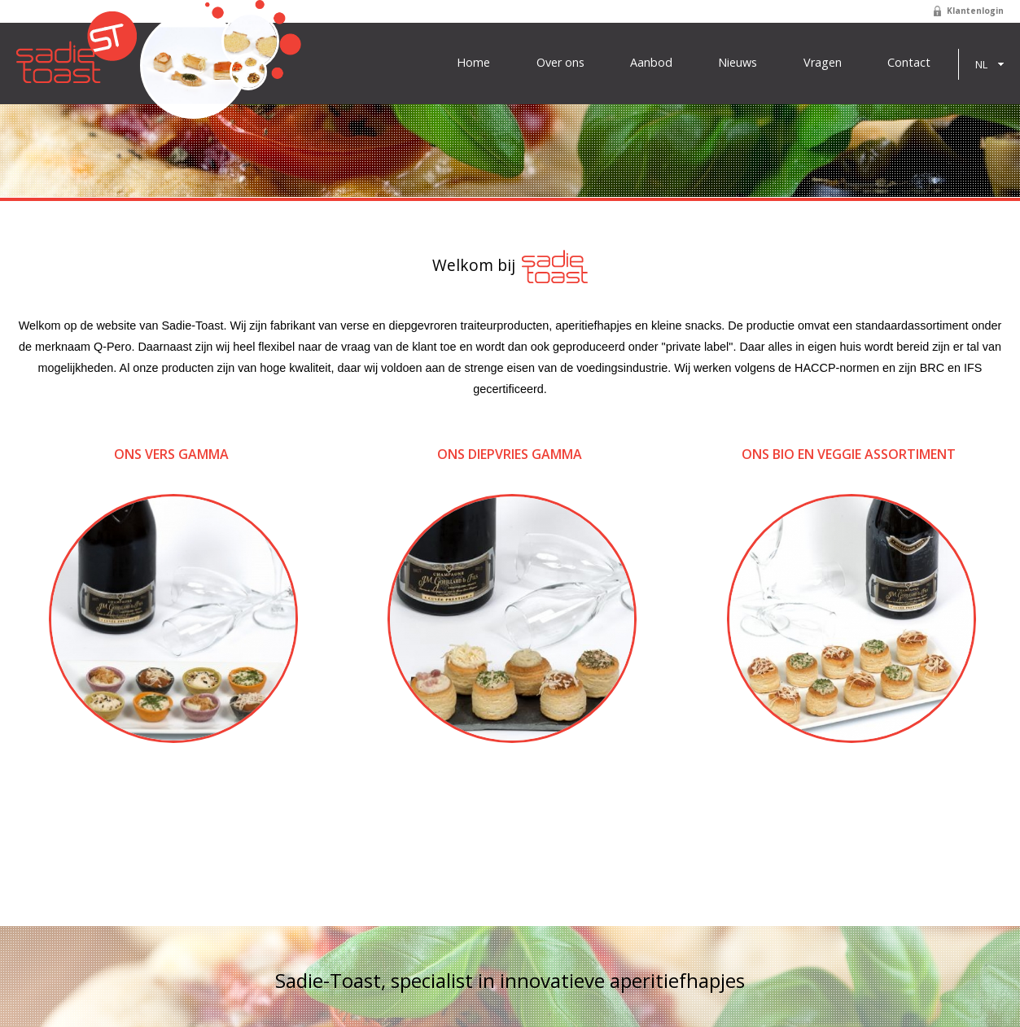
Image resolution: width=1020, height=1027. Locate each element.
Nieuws (737, 62)
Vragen (822, 62)
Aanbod (651, 62)
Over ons (560, 62)
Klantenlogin (975, 10)
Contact (908, 62)
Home (473, 62)
